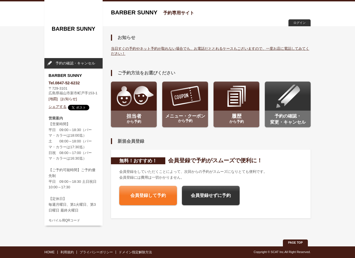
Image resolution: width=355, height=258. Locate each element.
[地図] (53, 99)
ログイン (299, 22)
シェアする (58, 107)
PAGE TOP (295, 242)
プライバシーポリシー (96, 252)
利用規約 (67, 252)
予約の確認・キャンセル (75, 63)
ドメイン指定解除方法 (135, 252)
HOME (49, 252)
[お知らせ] (68, 99)
